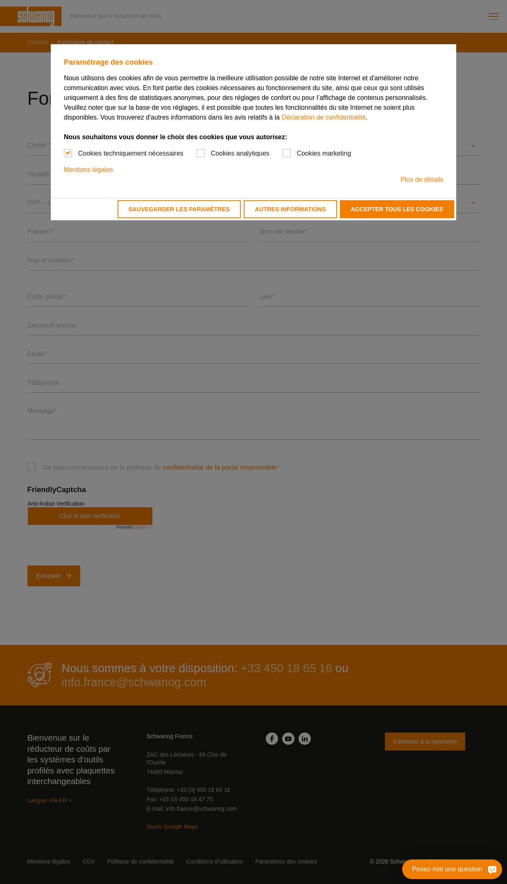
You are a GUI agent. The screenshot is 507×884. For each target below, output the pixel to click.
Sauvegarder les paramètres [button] (179, 209)
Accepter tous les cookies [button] (397, 209)
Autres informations (290, 209)
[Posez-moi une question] (491, 869)
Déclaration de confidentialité (323, 117)
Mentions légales (88, 169)
